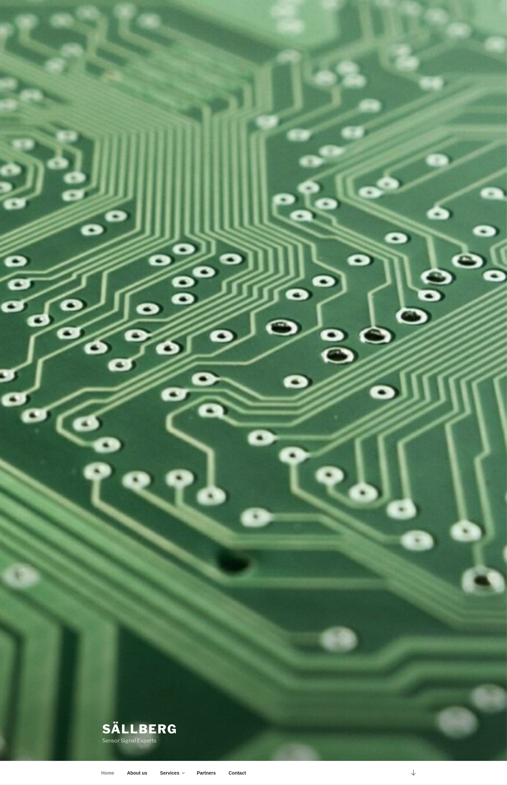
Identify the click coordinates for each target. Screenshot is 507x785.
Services (173, 773)
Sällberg (139, 729)
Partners (206, 773)
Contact (237, 773)
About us (137, 773)
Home (107, 773)
